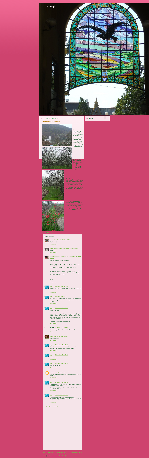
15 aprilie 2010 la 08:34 (61, 286)
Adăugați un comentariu (51, 407)
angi (51, 286)
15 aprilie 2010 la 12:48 (61, 363)
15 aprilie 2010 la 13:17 (62, 372)
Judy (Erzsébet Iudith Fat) (57, 248)
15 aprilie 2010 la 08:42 (61, 327)
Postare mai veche (77, 452)
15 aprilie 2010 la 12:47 (61, 355)
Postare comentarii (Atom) (58, 456)
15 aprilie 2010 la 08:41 (61, 308)
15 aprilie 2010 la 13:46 (61, 395)
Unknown (52, 372)
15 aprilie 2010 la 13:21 (61, 382)
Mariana (52, 336)
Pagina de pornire (62, 452)
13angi (51, 6)
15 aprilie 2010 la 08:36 (61, 296)
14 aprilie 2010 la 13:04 (63, 239)
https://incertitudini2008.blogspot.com (61, 256)
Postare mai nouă (48, 452)
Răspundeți (53, 244)
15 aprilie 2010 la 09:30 (61, 336)
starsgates (53, 239)
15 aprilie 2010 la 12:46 (61, 345)
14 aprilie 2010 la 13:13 (71, 248)
